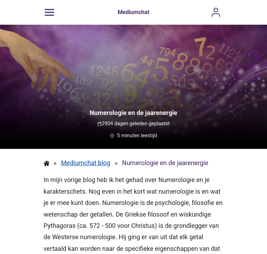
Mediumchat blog (85, 163)
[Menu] (49, 12)
